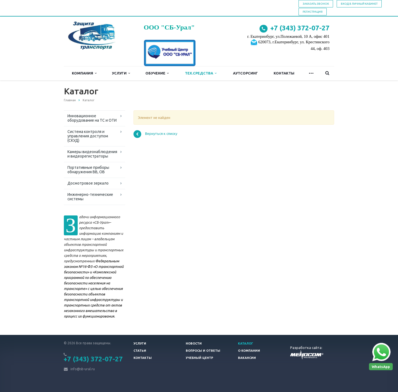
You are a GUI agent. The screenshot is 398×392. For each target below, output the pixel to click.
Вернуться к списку (155, 134)
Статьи (139, 350)
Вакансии (247, 357)
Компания (84, 73)
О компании (249, 350)
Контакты (284, 73)
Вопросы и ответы (203, 350)
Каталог (245, 343)
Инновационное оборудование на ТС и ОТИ (92, 118)
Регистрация (313, 11)
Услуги (121, 73)
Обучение (157, 73)
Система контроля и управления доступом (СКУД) (87, 136)
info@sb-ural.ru (82, 369)
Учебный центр (199, 357)
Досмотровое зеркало (88, 183)
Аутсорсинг (245, 73)
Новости (194, 343)
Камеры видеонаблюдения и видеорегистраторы (92, 154)
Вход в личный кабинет (359, 3)
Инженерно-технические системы (90, 196)
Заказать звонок (316, 3)
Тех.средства (200, 73)
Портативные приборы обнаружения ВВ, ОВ (88, 169)
